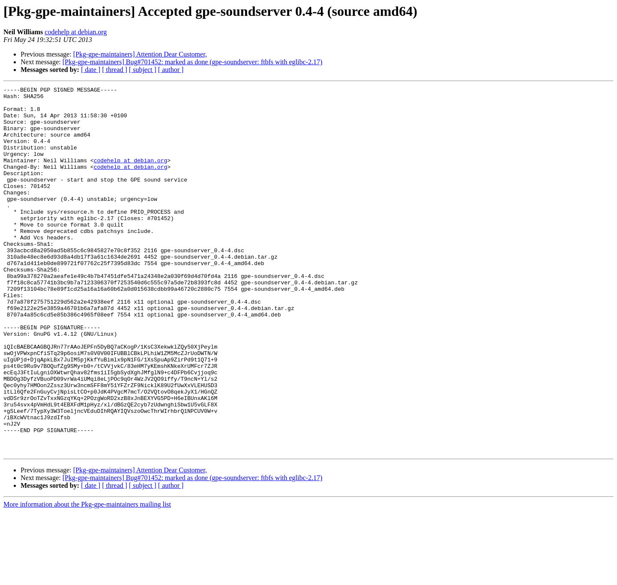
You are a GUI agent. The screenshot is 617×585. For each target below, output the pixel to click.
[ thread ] (114, 69)
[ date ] (90, 69)
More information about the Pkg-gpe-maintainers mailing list (87, 577)
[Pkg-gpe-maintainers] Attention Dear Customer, (140, 54)
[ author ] (171, 69)
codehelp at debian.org (76, 32)
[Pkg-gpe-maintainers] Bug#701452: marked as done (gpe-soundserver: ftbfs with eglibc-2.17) (193, 62)
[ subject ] (142, 69)
